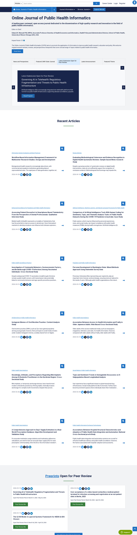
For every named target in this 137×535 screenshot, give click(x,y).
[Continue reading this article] (45, 173)
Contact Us (74, 504)
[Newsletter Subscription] (112, 522)
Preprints (52, 380)
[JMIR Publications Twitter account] (103, 501)
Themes (44, 507)
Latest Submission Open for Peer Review (67, 61)
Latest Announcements (49, 500)
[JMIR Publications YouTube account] (112, 501)
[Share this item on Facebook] (27, 177)
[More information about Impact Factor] (24, 40)
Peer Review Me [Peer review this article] (20, 408)
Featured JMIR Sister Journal (45, 61)
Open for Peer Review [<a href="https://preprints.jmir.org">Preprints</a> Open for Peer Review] (68, 380)
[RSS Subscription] (117, 501)
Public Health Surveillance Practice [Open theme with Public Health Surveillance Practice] (60, 210)
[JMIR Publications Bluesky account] (100, 501)
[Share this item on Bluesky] (21, 177)
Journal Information (67, 9)
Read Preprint (28, 96)
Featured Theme (109, 61)
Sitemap (73, 507)
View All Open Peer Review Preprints (68, 438)
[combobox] (58, 3)
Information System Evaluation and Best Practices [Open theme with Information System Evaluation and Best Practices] (26, 153)
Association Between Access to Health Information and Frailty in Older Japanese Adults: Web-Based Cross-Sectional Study (67, 276)
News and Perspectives (20, 61)
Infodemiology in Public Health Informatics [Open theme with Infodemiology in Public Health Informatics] (24, 269)
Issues (43, 510)
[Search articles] (96, 3)
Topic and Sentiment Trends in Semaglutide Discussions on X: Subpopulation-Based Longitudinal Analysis (28, 333)
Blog (42, 513)
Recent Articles (68, 121)
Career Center (107, 3)
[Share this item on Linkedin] (30, 177)
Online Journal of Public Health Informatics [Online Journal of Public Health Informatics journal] (51, 18)
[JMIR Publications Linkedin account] (109, 501)
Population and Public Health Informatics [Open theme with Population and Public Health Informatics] (101, 210)
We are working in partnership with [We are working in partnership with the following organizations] (68, 456)
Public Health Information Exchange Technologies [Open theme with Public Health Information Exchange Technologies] (104, 326)
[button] (134, 2)
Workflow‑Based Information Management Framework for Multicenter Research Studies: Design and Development (28, 159)
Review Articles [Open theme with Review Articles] (55, 153)
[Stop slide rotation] (122, 68)
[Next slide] (123, 87)
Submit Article (99, 9)
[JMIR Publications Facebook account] (106, 501)
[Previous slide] (13, 87)
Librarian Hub (16, 510)
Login (116, 3)
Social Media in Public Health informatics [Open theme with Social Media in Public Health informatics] (23, 326)
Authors (43, 504)
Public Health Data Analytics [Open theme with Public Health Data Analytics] (59, 269)
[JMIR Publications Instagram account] (114, 501)
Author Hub (16, 500)
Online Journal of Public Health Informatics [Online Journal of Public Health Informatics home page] (29, 9)
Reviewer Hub (17, 507)
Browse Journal (84, 9)
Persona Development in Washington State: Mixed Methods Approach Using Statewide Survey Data (107, 217)
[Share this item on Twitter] (24, 177)
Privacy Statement (76, 500)
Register (122, 3)
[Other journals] (54, 9)
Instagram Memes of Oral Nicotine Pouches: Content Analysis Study (29, 275)
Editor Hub (15, 504)
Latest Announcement (88, 61)
